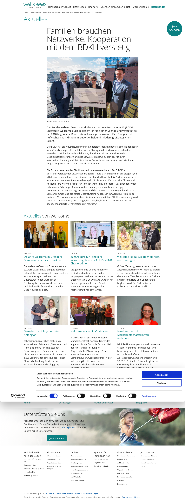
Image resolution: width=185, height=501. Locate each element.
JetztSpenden (174, 28)
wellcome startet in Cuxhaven (89, 331)
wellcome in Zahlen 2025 (48, 386)
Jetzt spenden (57, 438)
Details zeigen (149, 266)
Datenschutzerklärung (130, 497)
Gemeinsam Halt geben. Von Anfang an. (42, 333)
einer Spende (68, 427)
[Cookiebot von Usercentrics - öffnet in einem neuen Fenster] (18, 266)
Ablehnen (161, 253)
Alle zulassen (161, 245)
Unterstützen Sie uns (44, 414)
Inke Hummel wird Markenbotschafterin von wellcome (133, 335)
